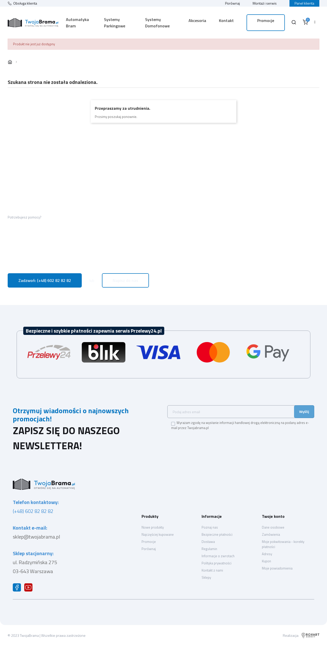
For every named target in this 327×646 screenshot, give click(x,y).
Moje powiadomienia (277, 568)
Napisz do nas (125, 280)
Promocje (149, 541)
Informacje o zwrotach (218, 556)
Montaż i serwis (265, 3)
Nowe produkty (153, 527)
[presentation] (210, 442)
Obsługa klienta (25, 3)
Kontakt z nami (212, 570)
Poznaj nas (210, 527)
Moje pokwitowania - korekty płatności (283, 544)
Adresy (267, 553)
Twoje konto (273, 516)
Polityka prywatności (216, 563)
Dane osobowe (273, 527)
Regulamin (209, 548)
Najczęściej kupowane (158, 534)
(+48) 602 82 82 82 (33, 511)
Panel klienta (304, 3)
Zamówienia (271, 534)
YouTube (29, 589)
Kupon (266, 561)
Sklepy (206, 577)
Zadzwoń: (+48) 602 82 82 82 (44, 280)
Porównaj (232, 3)
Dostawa (208, 541)
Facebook (18, 589)
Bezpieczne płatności (217, 534)
